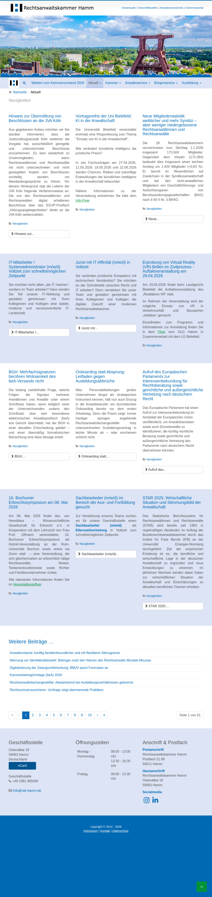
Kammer (113, 83)
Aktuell (94, 83)
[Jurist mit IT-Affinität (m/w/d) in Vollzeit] (106, 328)
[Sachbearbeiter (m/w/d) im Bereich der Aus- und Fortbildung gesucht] (106, 554)
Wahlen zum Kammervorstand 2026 (57, 83)
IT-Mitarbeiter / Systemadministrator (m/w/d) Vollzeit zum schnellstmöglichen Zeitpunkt (37, 269)
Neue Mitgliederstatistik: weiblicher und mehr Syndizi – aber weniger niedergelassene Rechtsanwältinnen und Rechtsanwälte (170, 125)
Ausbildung (191, 83)
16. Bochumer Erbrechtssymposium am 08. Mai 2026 (38, 502)
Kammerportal (194, 7)
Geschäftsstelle (147, 7)
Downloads (129, 7)
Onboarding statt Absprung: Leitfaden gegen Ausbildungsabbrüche (100, 376)
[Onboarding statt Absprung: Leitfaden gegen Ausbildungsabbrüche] (106, 456)
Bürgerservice (166, 83)
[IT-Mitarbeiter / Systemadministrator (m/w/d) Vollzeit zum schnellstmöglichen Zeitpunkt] (39, 332)
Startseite (20, 92)
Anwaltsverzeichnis (171, 7)
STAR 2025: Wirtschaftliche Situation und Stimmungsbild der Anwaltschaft (172, 502)
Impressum (90, 830)
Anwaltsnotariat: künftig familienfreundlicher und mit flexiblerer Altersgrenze (65, 653)
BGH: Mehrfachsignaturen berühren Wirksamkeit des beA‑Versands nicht (32, 376)
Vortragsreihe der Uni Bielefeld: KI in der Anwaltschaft (104, 118)
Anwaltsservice (137, 83)
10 (90, 715)
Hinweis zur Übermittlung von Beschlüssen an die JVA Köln (35, 118)
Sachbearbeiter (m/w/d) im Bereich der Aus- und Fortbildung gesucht (105, 502)
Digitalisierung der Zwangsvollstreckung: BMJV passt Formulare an (59, 667)
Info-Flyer (82, 200)
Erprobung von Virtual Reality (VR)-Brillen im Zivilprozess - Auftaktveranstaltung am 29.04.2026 (169, 269)
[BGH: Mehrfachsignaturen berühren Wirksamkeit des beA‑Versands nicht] (39, 456)
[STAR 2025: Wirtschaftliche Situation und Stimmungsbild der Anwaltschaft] (173, 606)
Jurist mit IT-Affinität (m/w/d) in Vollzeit (103, 264)
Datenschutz (120, 830)
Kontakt (105, 830)
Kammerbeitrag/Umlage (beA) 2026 (36, 675)
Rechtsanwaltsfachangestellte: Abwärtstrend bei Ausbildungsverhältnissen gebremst (71, 682)
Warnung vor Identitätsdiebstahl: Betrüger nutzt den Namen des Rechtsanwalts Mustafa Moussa (80, 660)
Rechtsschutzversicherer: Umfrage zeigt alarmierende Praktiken (57, 690)
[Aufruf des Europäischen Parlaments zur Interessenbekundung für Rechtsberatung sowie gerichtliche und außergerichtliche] (173, 470)
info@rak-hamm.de (27, 790)
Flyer (161, 332)
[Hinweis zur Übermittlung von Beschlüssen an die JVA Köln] (39, 234)
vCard (22, 765)
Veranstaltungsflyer (27, 584)
